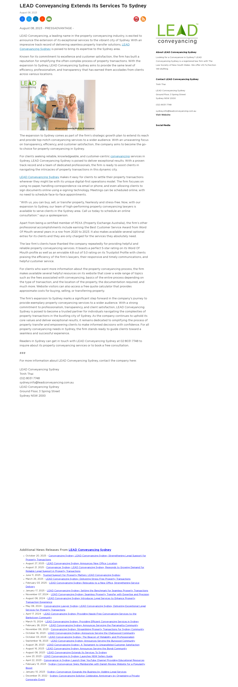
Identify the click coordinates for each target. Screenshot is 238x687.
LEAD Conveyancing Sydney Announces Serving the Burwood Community (93, 641)
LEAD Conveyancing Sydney (39, 177)
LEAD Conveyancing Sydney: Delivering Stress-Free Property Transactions (88, 579)
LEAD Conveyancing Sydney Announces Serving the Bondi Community (86, 649)
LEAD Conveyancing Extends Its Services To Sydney (77, 653)
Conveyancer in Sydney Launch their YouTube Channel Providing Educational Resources (94, 660)
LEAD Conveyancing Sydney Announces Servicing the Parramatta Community (93, 625)
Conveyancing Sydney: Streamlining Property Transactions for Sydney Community (97, 629)
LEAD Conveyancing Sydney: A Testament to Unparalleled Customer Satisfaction (93, 645)
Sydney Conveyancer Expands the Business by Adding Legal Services (86, 672)
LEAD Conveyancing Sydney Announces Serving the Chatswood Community (91, 633)
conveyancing (120, 156)
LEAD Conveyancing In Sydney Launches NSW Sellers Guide (78, 656)
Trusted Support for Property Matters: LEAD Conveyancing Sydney (81, 575)
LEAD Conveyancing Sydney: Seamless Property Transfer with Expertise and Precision (100, 594)
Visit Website (163, 115)
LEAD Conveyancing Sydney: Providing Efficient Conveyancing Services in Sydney (92, 622)
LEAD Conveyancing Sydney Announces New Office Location (82, 564)
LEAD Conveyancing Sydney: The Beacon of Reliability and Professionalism (91, 637)
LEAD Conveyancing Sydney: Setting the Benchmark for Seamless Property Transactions (97, 591)
